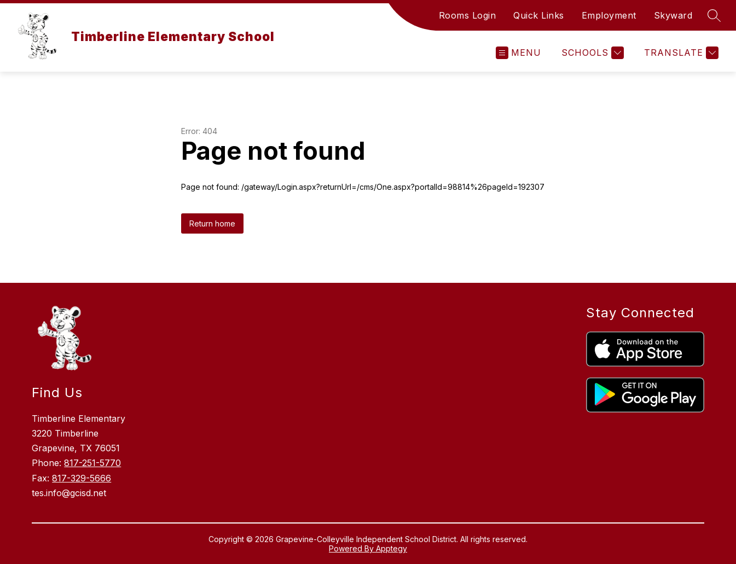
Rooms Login (467, 15)
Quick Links (538, 15)
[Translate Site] (679, 53)
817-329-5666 (81, 478)
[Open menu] (518, 53)
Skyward (673, 15)
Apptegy (391, 548)
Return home (212, 223)
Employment (609, 15)
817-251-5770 (92, 462)
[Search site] (714, 15)
